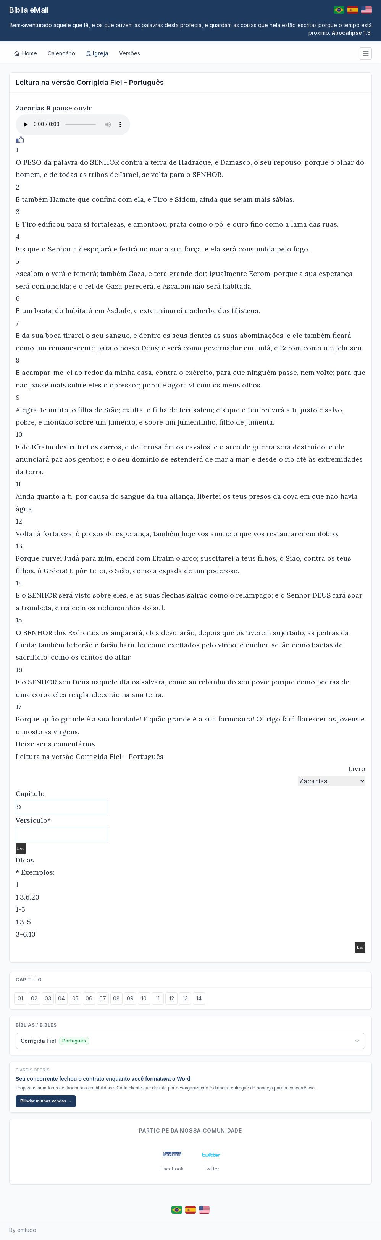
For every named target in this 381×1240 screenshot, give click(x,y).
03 (48, 998)
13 (185, 998)
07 (102, 998)
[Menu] (366, 53)
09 (130, 998)
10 (144, 998)
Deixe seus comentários (55, 743)
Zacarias (30, 108)
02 (34, 998)
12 (171, 998)
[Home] (25, 53)
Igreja (97, 53)
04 (61, 998)
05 (75, 998)
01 (20, 998)
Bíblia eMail (28, 10)
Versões (129, 53)
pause (62, 108)
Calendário (61, 53)
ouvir (83, 108)
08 (116, 998)
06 (89, 998)
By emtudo (22, 1230)
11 (158, 998)
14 (199, 998)
